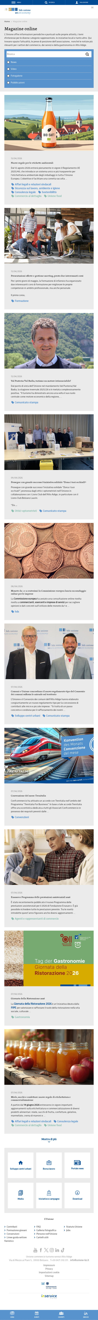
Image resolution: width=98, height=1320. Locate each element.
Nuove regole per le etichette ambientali (32, 162)
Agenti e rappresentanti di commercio (35, 919)
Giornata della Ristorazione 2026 (28, 998)
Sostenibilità (47, 192)
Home (7, 21)
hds (15, 612)
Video (14, 69)
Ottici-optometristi (24, 511)
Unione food (53, 196)
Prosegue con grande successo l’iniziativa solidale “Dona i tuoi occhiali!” (48, 482)
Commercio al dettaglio (26, 196)
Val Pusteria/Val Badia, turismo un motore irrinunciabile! (41, 380)
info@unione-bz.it (79, 1260)
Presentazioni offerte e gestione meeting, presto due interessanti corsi (47, 275)
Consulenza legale (23, 192)
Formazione (20, 301)
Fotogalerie (16, 75)
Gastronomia (20, 1017)
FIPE (14, 1007)
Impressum (49, 1265)
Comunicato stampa (24, 402)
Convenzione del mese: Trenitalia (28, 795)
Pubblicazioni (18, 82)
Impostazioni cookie (49, 1272)
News (14, 62)
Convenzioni (20, 817)
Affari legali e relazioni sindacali (31, 184)
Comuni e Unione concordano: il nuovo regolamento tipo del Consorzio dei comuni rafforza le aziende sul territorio (48, 693)
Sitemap (49, 1276)
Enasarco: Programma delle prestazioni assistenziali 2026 (40, 897)
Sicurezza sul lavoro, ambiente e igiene (35, 188)
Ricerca (52, 2)
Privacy (49, 1268)
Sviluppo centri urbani (25, 716)
